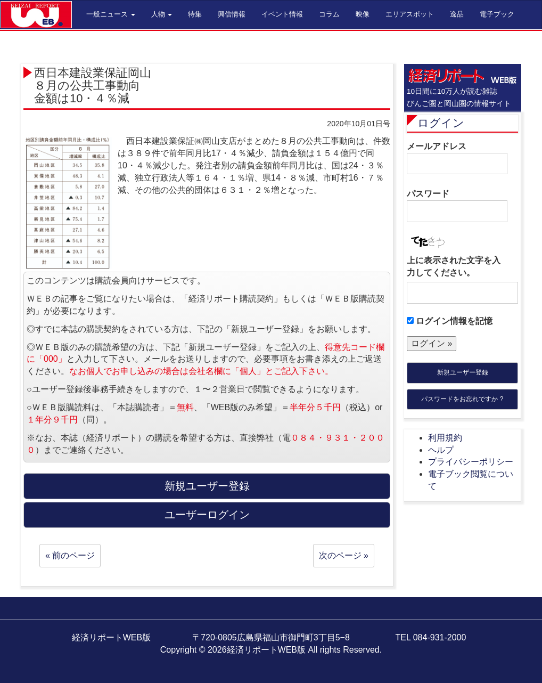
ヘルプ (441, 449)
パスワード (457, 205)
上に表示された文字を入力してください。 (453, 266)
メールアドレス (457, 158)
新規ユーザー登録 (462, 372)
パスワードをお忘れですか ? (462, 399)
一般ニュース (110, 14)
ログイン (440, 123)
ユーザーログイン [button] (207, 515)
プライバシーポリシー (470, 461)
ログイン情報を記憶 (449, 321)
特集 (195, 14)
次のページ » (343, 555)
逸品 (457, 14)
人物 (162, 14)
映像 (362, 14)
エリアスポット (409, 14)
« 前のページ (70, 555)
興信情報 (231, 14)
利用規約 (445, 437)
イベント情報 (282, 14)
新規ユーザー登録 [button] (207, 486)
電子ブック (497, 14)
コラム (329, 14)
